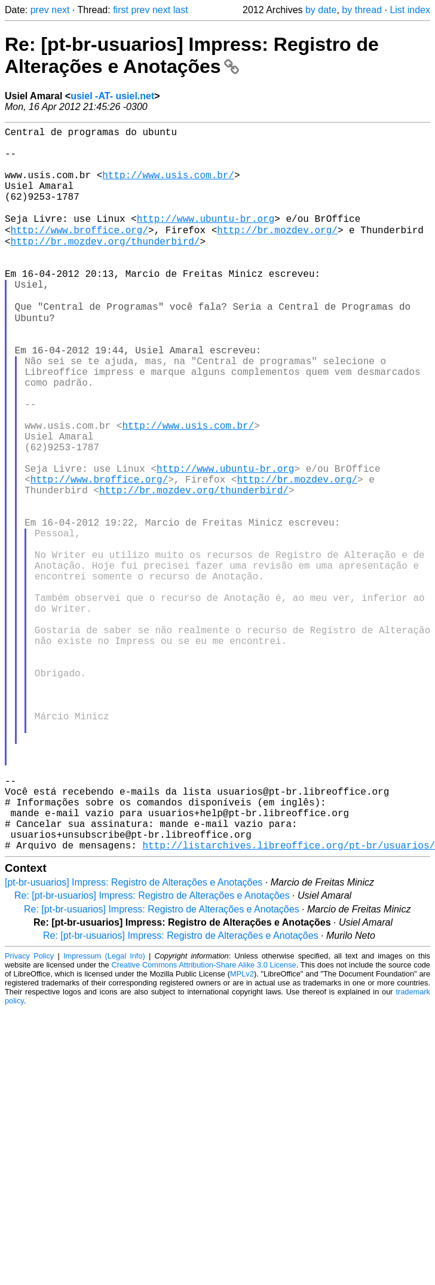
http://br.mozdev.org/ (277, 252)
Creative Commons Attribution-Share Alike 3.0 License (203, 1122)
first (120, 10)
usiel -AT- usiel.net (112, 96)
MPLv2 (242, 1131)
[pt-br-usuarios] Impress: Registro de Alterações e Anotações (133, 1039)
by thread (362, 10)
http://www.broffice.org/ (79, 252)
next (60, 10)
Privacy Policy (29, 1113)
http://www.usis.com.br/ (168, 186)
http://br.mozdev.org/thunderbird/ (105, 265)
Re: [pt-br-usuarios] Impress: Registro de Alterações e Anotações (192, 55)
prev (39, 10)
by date (320, 10)
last (180, 10)
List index (410, 10)
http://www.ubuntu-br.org (205, 239)
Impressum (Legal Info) (104, 1113)
